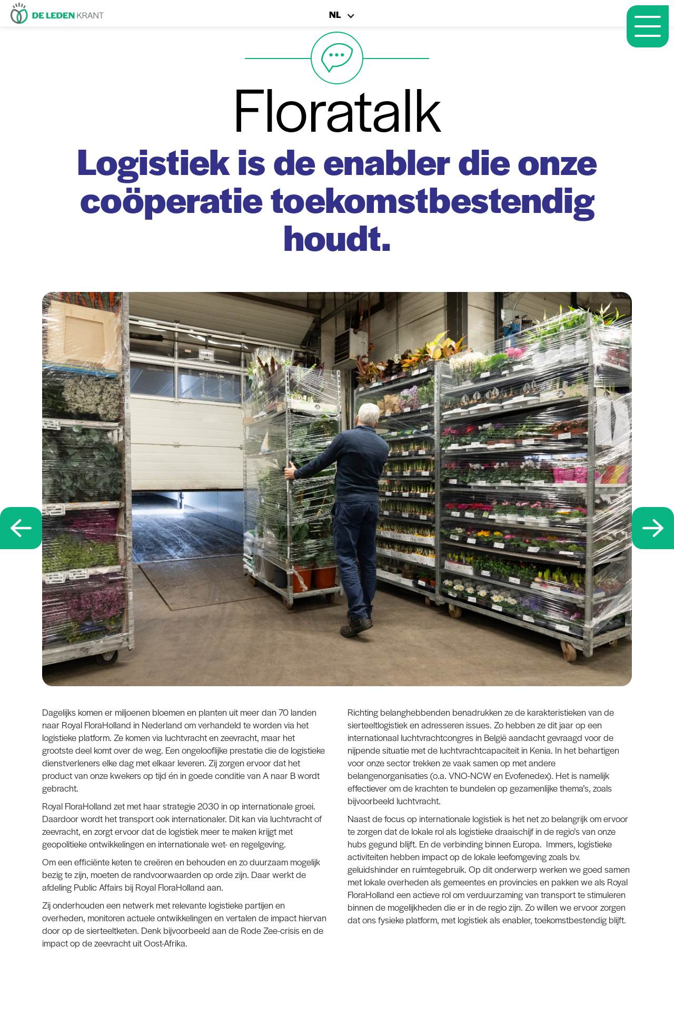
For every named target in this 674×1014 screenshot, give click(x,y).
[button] (347, 18)
